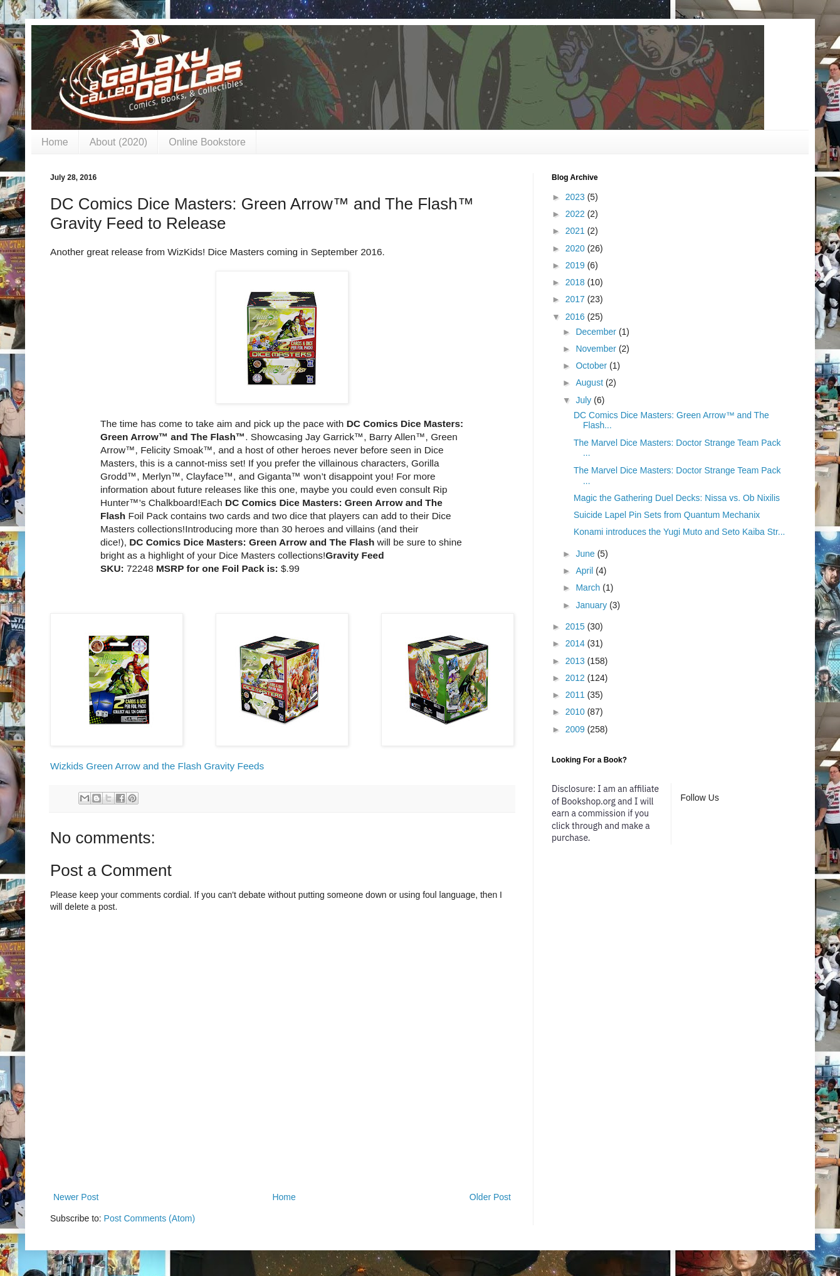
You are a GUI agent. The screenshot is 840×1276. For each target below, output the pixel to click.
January (592, 605)
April (585, 571)
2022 (576, 214)
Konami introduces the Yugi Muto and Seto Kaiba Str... (679, 532)
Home (54, 142)
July (584, 400)
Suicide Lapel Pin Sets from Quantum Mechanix (667, 515)
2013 (576, 661)
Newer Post (75, 1197)
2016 (576, 317)
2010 (576, 712)
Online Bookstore (207, 142)
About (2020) (119, 142)
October (592, 366)
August (590, 382)
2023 (576, 197)
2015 (576, 626)
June (586, 554)
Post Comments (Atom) (149, 1218)
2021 (576, 231)
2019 (576, 265)
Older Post (490, 1197)
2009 (576, 729)
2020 (576, 248)
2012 (576, 678)
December (596, 332)
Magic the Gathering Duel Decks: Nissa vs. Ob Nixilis (677, 498)
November (596, 349)
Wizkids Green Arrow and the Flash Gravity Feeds (157, 766)
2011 (576, 695)
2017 (576, 299)
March (588, 588)
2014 (576, 643)
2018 (576, 282)
